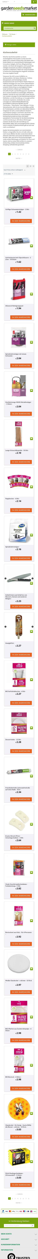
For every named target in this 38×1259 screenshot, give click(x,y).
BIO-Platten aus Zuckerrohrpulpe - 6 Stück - (18, 1029)
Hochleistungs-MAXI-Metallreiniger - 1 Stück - (18, 403)
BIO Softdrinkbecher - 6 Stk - (15, 691)
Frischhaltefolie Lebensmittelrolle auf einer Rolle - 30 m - (17, 788)
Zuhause (4, 34)
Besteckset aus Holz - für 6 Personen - (18, 933)
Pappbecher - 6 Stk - (12, 498)
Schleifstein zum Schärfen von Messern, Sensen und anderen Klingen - (16, 596)
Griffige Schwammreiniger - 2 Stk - (17, 209)
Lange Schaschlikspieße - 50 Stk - (17, 450)
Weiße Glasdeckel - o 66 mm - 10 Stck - (18, 981)
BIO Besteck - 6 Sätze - (13, 1077)
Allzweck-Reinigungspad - (14, 306)
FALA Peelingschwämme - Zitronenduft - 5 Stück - (14, 1174)
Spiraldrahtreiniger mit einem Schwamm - (15, 355)
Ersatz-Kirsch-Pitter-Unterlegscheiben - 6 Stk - (14, 837)
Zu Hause (12, 34)
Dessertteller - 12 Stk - (13, 739)
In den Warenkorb (21, 221)
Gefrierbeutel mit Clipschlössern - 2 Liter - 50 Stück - (18, 258)
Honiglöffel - (10, 643)
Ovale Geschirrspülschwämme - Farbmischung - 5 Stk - (16, 885)
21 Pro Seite (8, 174)
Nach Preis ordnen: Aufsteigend (15, 170)
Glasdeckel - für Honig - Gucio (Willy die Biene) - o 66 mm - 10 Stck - (18, 1126)
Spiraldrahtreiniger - (12, 547)
